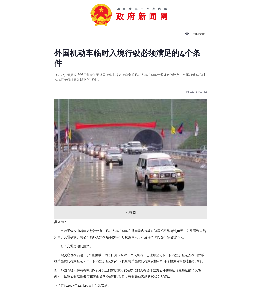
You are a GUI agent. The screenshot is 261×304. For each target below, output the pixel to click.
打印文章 (195, 34)
